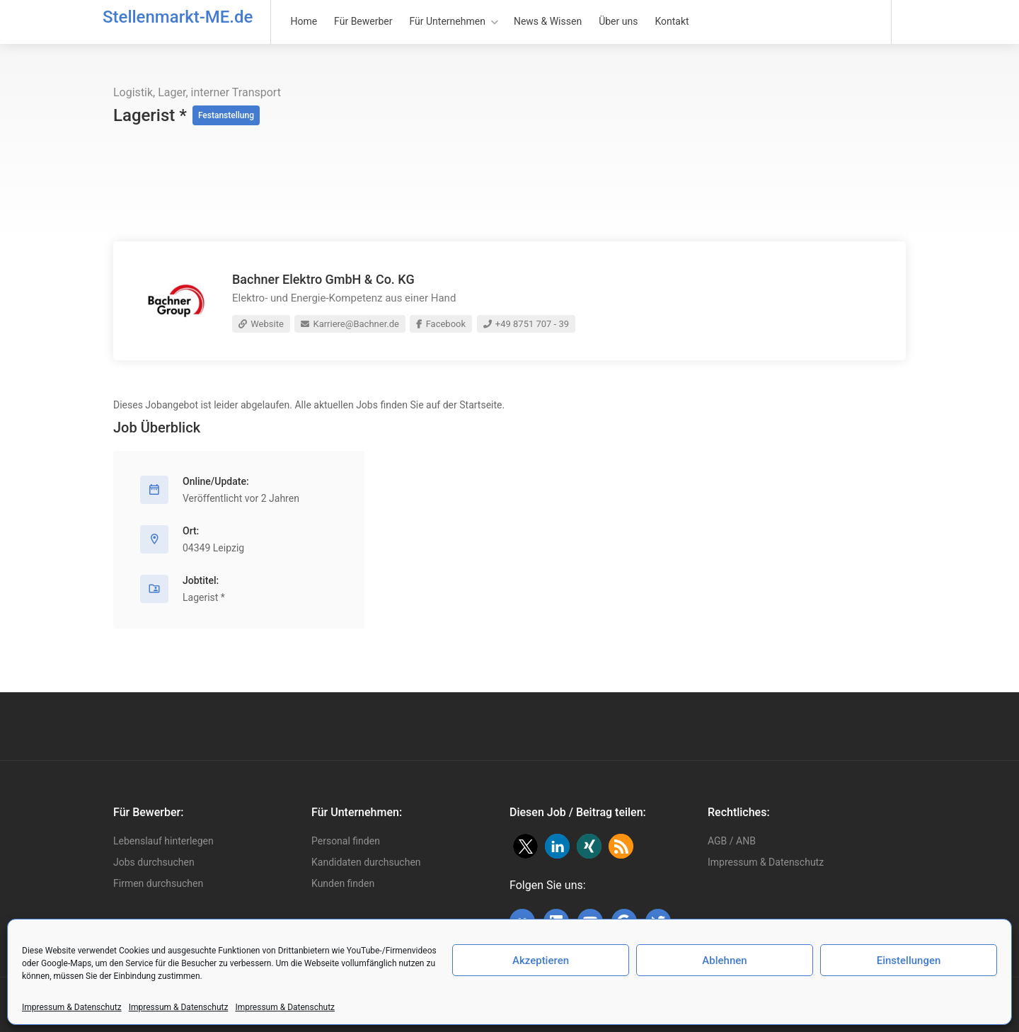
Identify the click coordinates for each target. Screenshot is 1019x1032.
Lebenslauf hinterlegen (163, 841)
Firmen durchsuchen (158, 883)
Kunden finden (342, 883)
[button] (525, 846)
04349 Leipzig (213, 548)
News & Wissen (548, 21)
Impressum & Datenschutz (72, 1007)
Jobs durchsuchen (154, 862)
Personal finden (345, 841)
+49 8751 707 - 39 (526, 324)
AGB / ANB (732, 841)
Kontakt (672, 21)
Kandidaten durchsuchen (366, 862)
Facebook (441, 324)
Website (261, 324)
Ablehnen (724, 960)
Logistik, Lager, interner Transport (197, 92)
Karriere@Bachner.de (350, 324)
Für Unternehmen (447, 21)
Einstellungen (909, 960)
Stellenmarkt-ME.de (178, 17)
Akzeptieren (540, 960)
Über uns (618, 21)
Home (303, 21)
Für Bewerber (363, 21)
